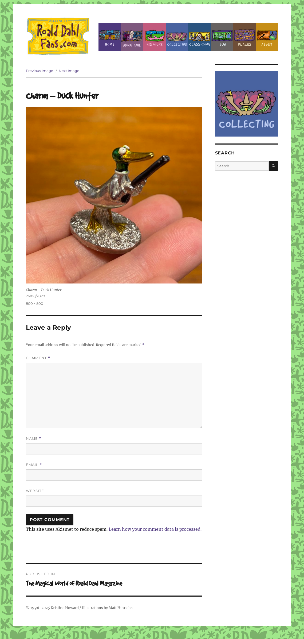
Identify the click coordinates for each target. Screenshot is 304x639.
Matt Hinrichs (121, 608)
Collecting (177, 37)
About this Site (267, 37)
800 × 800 (34, 303)
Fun (222, 37)
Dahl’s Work (154, 37)
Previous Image (39, 71)
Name (33, 438)
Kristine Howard (65, 608)
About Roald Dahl (132, 37)
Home (109, 37)
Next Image (69, 71)
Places (244, 37)
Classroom (199, 37)
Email (34, 464)
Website (35, 491)
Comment (38, 358)
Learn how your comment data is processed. (155, 529)
